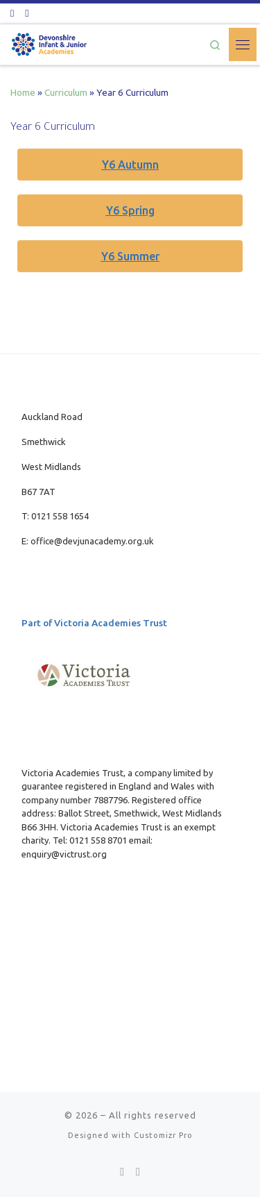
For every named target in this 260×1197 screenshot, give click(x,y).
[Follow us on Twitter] (12, 13)
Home (22, 92)
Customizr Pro (163, 1135)
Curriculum (65, 92)
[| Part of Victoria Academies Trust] (49, 43)
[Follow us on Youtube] (26, 13)
